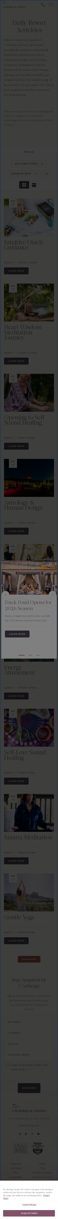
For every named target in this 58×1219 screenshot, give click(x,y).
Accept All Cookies (29, 1213)
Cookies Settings (29, 1204)
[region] (29, 1200)
